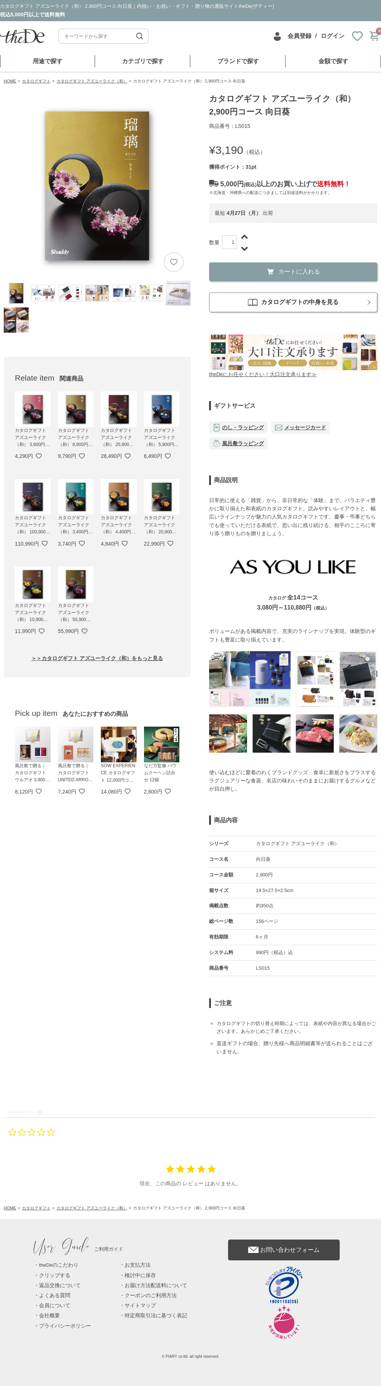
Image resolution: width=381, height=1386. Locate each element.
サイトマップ (140, 1305)
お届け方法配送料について (156, 1285)
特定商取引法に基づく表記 (156, 1315)
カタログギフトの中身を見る (293, 302)
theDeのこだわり (59, 1265)
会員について (54, 1305)
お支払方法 (138, 1265)
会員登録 (299, 36)
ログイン (333, 36)
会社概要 (49, 1315)
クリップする (54, 1275)
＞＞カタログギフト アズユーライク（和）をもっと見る (97, 658)
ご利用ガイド (78, 1249)
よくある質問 (54, 1295)
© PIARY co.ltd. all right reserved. (191, 1356)
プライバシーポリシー (65, 1326)
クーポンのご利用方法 (151, 1295)
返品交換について (60, 1285)
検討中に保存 (140, 1275)
